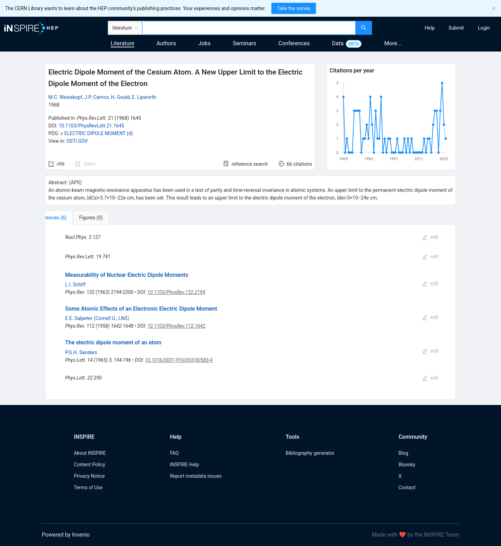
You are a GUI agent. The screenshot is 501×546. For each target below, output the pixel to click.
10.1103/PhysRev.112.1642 (176, 326)
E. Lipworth (144, 97)
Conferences (294, 43)
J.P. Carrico (97, 97)
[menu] (437, 28)
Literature (122, 43)
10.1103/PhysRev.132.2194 (176, 292)
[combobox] (249, 28)
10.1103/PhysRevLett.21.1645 (91, 125)
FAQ (174, 453)
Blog (403, 453)
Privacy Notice (89, 476)
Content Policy (89, 464)
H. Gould (120, 97)
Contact (406, 487)
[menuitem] (430, 28)
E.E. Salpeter (78, 318)
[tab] (67, 217)
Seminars (244, 43)
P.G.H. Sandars (81, 352)
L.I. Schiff (75, 284)
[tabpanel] (250, 312)
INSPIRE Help (184, 464)
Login (484, 28)
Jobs (204, 43)
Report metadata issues (195, 476)
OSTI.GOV (77, 141)
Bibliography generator (310, 453)
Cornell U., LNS (111, 318)
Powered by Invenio (66, 534)
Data (337, 43)
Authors (166, 43)
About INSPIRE (90, 453)
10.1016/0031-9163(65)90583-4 (179, 360)
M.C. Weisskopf (65, 97)
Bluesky (406, 464)
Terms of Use (88, 487)
